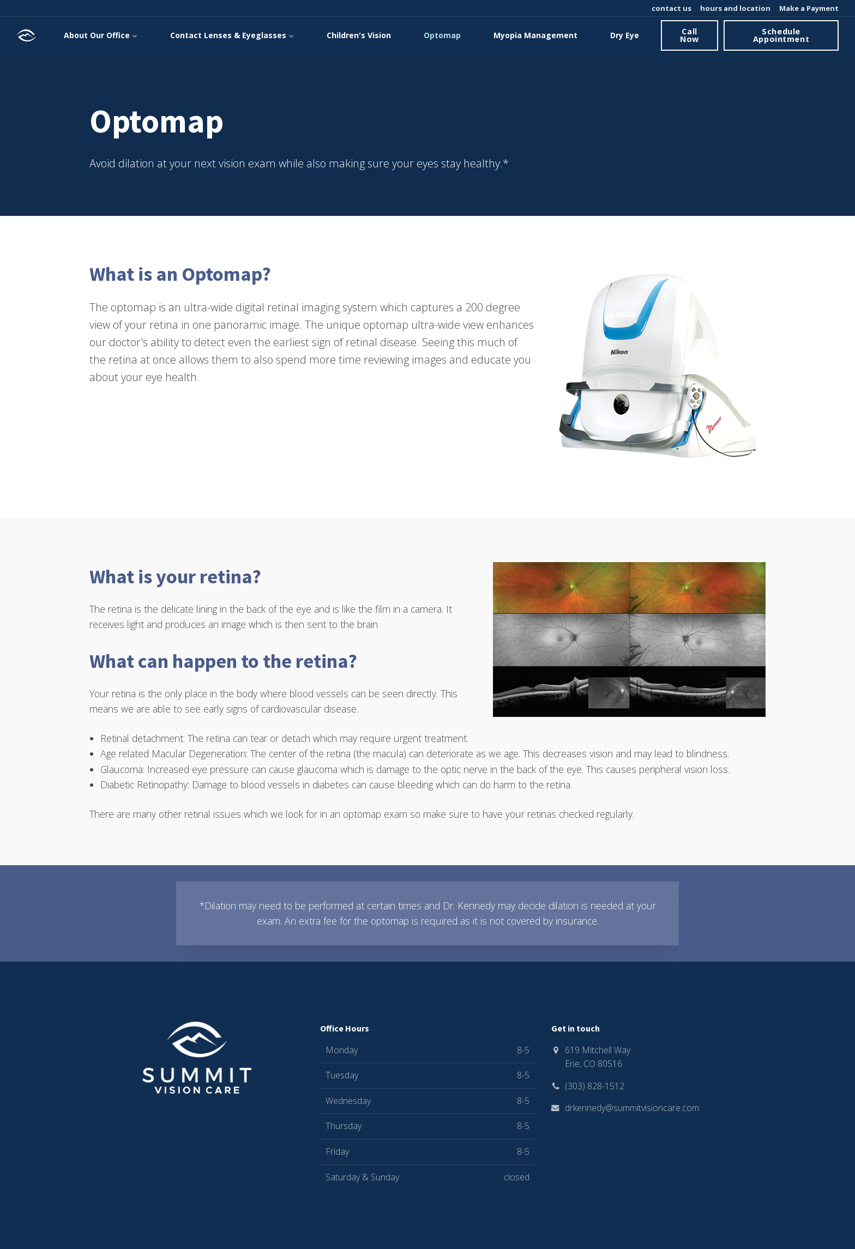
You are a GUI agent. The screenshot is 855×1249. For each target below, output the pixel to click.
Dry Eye (624, 35)
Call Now (689, 35)
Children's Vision (359, 35)
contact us (670, 8)
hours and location (734, 8)
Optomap (442, 35)
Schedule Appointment (781, 35)
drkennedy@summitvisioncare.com (632, 1108)
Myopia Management (535, 35)
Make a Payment (808, 8)
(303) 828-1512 (594, 1086)
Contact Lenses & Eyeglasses (232, 35)
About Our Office (100, 35)
